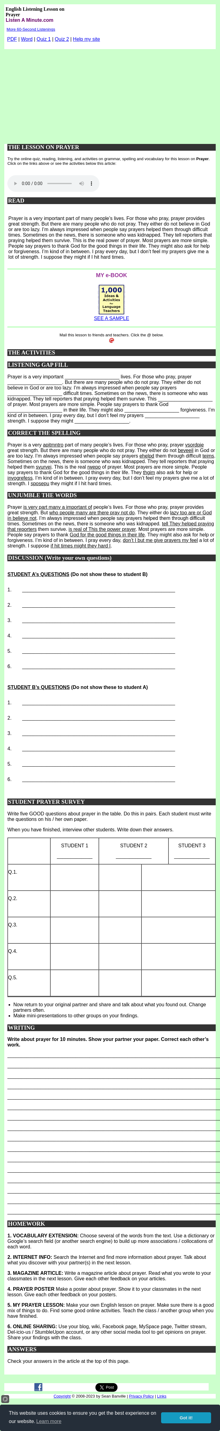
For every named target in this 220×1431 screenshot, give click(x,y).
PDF (12, 39)
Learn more (48, 1421)
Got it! (186, 1417)
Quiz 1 (44, 39)
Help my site (86, 39)
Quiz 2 (62, 39)
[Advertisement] (110, 95)
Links (161, 1396)
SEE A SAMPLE (111, 318)
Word (27, 39)
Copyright (62, 1396)
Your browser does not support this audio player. (53, 183)
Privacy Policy (141, 1396)
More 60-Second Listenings (31, 29)
